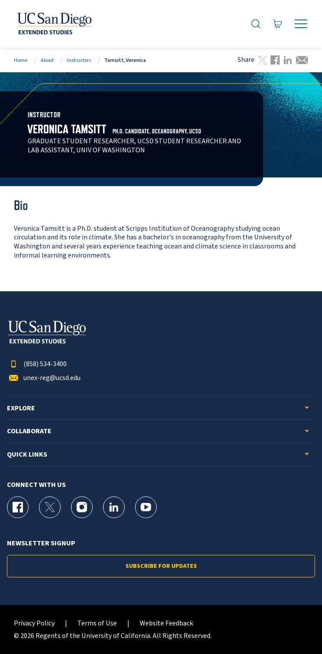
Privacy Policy (34, 623)
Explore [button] (21, 408)
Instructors (79, 60)
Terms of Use (97, 623)
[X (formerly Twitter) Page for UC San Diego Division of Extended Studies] (50, 507)
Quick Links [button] (27, 454)
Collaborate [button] (29, 431)
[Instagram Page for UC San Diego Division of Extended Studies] (82, 507)
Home (20, 60)
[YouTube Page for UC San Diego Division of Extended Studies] (146, 507)
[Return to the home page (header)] (53, 24)
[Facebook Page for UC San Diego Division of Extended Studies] (18, 507)
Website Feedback (166, 623)
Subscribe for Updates (161, 566)
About (47, 60)
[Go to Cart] (278, 23)
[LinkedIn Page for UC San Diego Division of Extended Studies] (114, 507)
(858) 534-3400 (37, 364)
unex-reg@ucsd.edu (43, 378)
